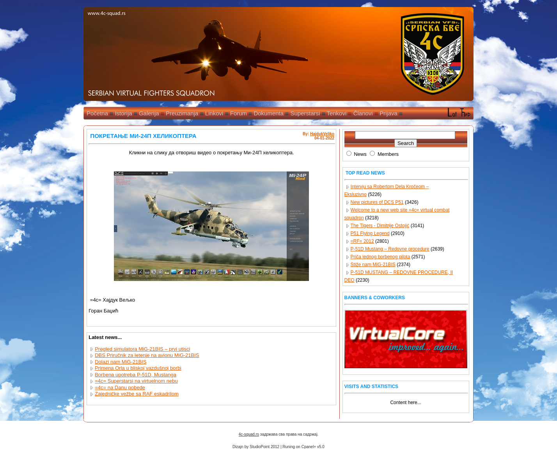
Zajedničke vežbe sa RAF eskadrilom (137, 394)
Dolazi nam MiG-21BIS (120, 362)
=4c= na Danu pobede (120, 387)
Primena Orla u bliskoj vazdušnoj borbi (138, 368)
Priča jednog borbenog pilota (380, 257)
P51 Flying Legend (370, 233)
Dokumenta (269, 113)
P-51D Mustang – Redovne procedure (390, 249)
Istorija (123, 113)
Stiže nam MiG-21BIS (373, 264)
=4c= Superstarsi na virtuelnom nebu (136, 381)
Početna (97, 113)
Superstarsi (305, 113)
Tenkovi (336, 113)
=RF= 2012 (362, 241)
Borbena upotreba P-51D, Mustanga (135, 375)
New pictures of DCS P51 (377, 202)
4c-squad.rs (249, 434)
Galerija (149, 113)
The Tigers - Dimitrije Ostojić (380, 225)
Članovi (363, 113)
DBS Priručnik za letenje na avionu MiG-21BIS (147, 355)
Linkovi (214, 113)
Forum (238, 113)
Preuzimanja (182, 113)
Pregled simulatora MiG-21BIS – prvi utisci (142, 349)
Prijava (388, 113)
